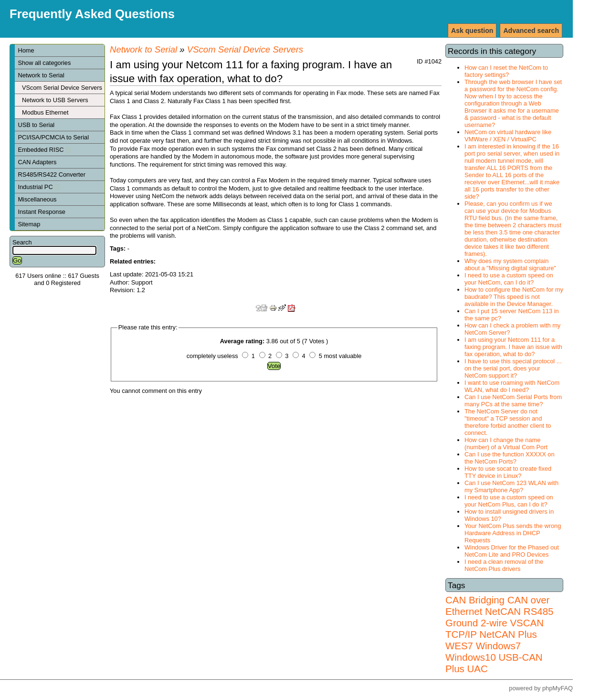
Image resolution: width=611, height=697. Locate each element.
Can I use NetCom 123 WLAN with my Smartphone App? (511, 486)
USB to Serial (36, 124)
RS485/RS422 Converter (51, 174)
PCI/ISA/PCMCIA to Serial (53, 137)
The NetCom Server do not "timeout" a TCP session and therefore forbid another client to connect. (507, 422)
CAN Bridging (475, 599)
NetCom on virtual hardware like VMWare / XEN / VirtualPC (507, 135)
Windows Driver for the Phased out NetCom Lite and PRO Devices (511, 551)
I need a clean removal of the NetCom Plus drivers (503, 565)
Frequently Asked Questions (92, 14)
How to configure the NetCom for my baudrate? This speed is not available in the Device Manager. (513, 296)
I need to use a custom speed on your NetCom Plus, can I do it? (508, 501)
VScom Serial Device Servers (62, 87)
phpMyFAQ (557, 688)
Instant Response (41, 211)
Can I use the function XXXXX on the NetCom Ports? (509, 458)
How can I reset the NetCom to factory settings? (506, 71)
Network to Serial (41, 75)
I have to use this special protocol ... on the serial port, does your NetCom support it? (512, 368)
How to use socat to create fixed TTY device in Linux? (507, 472)
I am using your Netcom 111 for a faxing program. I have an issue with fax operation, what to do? (513, 347)
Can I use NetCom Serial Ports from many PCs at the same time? (513, 400)
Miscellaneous (37, 199)
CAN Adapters (37, 162)
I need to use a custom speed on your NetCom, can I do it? (508, 279)
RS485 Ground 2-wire (499, 617)
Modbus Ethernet (45, 112)
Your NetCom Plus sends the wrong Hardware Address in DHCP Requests (512, 533)
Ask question (472, 30)
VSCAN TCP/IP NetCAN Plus (494, 628)
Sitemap (29, 224)
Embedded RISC (44, 149)
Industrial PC (39, 186)
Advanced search (531, 30)
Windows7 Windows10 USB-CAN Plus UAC (494, 657)
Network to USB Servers (55, 100)
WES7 (459, 645)
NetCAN (503, 611)
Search (22, 242)
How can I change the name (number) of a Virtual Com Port (506, 443)
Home (26, 50)
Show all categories (44, 62)
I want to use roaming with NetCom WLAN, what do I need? (511, 386)
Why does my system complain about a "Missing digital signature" (510, 264)
